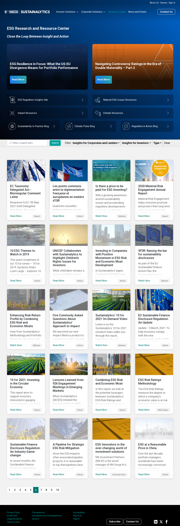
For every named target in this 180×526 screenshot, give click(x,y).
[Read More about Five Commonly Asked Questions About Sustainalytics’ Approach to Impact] (69, 306)
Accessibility (79, 487)
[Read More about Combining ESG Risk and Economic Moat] (111, 366)
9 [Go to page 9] (51, 465)
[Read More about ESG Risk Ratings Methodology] (154, 366)
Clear (167, 142)
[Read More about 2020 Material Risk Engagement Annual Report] (154, 186)
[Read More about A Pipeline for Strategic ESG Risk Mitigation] (69, 425)
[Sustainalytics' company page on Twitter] (161, 496)
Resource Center (117, 11)
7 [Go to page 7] (41, 465)
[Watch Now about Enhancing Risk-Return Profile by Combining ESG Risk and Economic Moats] (26, 306)
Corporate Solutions (91, 11)
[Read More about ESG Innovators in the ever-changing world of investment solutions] (111, 425)
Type (156, 142)
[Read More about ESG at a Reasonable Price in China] (154, 425)
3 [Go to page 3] (20, 465)
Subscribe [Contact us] (114, 496)
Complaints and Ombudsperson (47, 491)
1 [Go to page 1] (9, 465)
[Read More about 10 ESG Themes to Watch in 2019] (26, 246)
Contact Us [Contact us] (166, 11)
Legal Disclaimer (14, 494)
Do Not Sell (12, 491)
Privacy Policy (13, 487)
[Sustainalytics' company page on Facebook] (166, 496)
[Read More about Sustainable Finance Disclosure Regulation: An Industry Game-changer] (26, 425)
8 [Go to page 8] (46, 465)
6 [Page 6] (36, 465)
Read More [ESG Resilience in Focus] (20, 78)
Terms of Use (13, 497)
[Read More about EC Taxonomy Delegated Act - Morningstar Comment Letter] (26, 186)
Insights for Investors (135, 142)
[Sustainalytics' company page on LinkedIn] (156, 496)
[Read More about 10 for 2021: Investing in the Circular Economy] (26, 366)
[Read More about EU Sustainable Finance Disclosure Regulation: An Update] (154, 306)
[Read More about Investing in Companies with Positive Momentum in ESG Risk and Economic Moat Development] (111, 246)
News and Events (137, 11)
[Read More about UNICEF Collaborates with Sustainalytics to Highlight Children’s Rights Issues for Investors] (69, 246)
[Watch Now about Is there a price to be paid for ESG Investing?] (111, 186)
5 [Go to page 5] (30, 465)
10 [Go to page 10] (57, 465)
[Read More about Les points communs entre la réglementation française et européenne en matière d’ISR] (69, 186)
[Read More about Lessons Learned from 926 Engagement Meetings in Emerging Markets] (69, 366)
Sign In (172, 3)
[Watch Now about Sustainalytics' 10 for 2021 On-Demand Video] (111, 306)
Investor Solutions (65, 11)
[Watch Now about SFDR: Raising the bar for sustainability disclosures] (154, 246)
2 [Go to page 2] (15, 465)
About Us (154, 3)
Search (55, 142)
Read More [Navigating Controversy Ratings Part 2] (105, 78)
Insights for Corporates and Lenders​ (95, 142)
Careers (163, 3)
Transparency (38, 487)
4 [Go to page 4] (25, 465)
